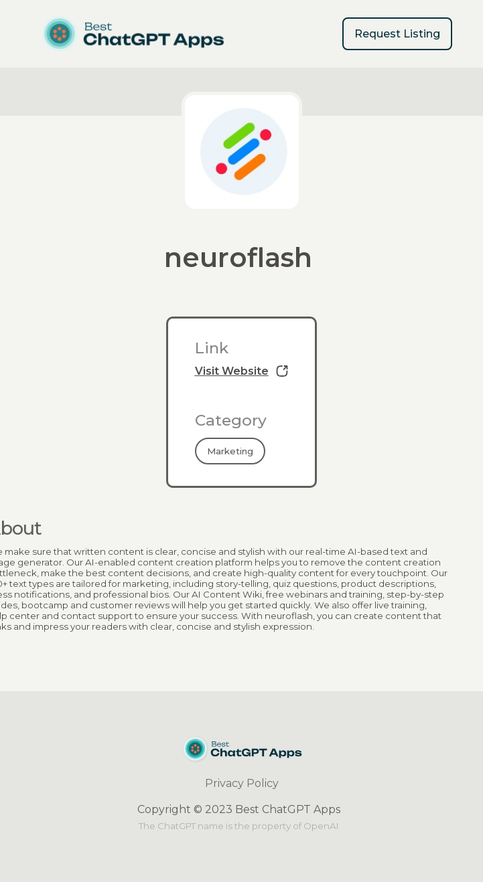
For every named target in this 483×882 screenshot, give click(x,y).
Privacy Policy (242, 783)
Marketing (230, 451)
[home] (132, 34)
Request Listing (397, 33)
